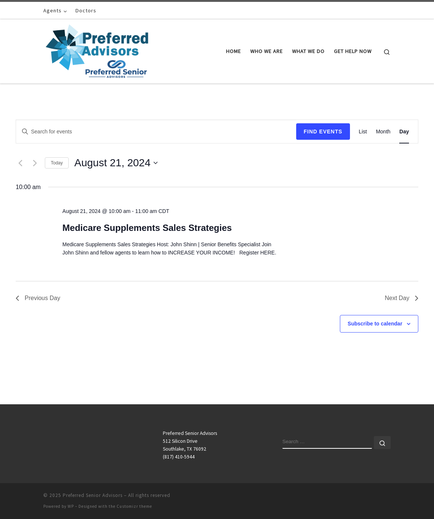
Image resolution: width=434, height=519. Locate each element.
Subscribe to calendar (375, 324)
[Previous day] (20, 162)
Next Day (401, 298)
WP (71, 506)
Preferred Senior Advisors (93, 495)
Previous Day (38, 298)
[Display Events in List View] (363, 131)
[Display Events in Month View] (383, 131)
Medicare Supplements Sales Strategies (147, 228)
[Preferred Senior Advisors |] (97, 49)
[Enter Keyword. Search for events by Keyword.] (156, 131)
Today (57, 163)
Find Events (323, 132)
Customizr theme (134, 506)
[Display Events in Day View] (404, 131)
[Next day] (34, 162)
